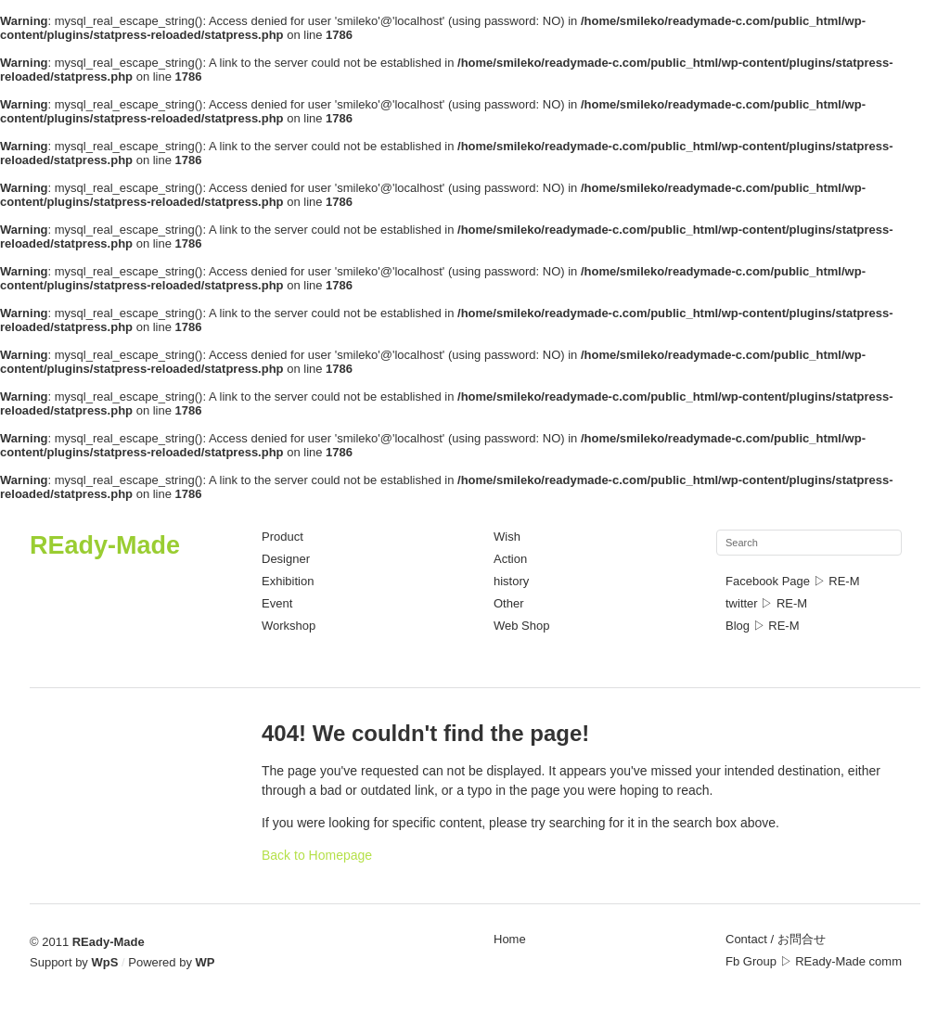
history (511, 581)
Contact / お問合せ (775, 939)
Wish (507, 536)
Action (510, 559)
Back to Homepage (317, 855)
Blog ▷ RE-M (762, 626)
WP (205, 962)
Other (509, 603)
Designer (286, 559)
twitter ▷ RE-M (766, 603)
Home (510, 939)
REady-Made (105, 545)
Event (277, 603)
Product (282, 536)
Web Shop (521, 626)
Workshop (288, 626)
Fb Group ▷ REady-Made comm (813, 961)
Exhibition (288, 581)
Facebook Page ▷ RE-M (792, 581)
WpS (105, 962)
